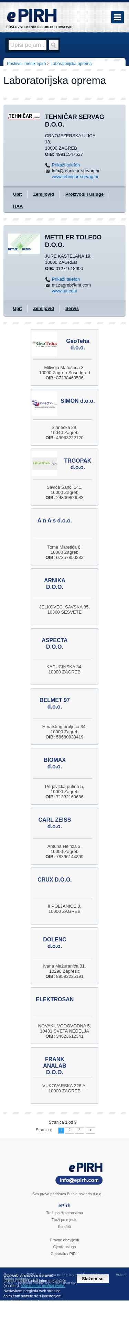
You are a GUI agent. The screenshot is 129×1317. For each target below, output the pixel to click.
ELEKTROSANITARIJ (63, 999)
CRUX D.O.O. (54, 880)
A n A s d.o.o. (54, 520)
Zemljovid (43, 194)
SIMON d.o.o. (78, 401)
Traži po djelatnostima (64, 1213)
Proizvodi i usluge (84, 194)
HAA (18, 206)
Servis (72, 308)
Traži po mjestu (64, 1220)
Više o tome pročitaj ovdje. (43, 1286)
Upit (17, 194)
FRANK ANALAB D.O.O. (54, 1065)
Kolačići (64, 1226)
